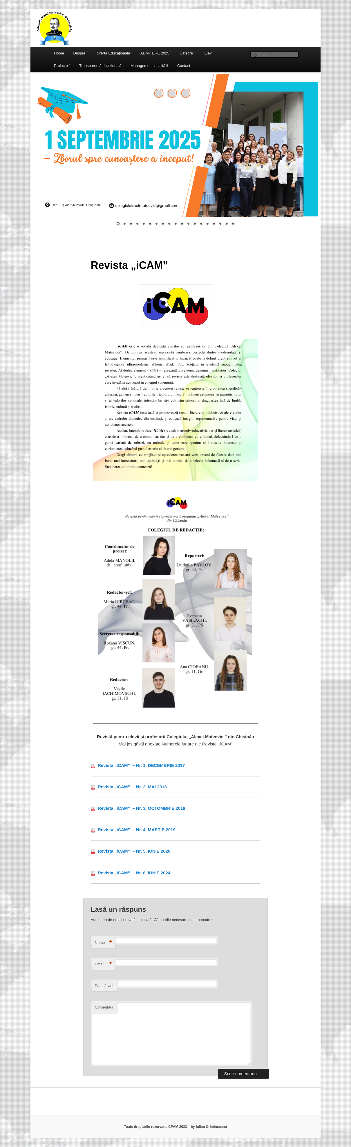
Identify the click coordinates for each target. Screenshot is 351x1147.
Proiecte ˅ (62, 65)
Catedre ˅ (187, 53)
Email (103, 964)
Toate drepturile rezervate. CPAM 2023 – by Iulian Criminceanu (175, 1127)
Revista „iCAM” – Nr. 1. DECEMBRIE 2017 (141, 765)
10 (175, 224)
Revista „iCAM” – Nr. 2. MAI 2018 (132, 786)
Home (59, 53)
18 (226, 224)
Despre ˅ (80, 53)
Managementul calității (149, 65)
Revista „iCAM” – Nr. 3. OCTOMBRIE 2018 (141, 808)
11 (182, 224)
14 (201, 224)
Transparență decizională (100, 65)
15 (207, 224)
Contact (183, 65)
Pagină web (105, 986)
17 (220, 224)
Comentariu (104, 1007)
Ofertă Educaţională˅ (114, 53)
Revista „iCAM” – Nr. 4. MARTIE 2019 (137, 829)
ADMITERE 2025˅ (155, 53)
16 (214, 224)
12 (188, 224)
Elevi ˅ (209, 53)
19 (233, 224)
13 (194, 224)
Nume (103, 943)
